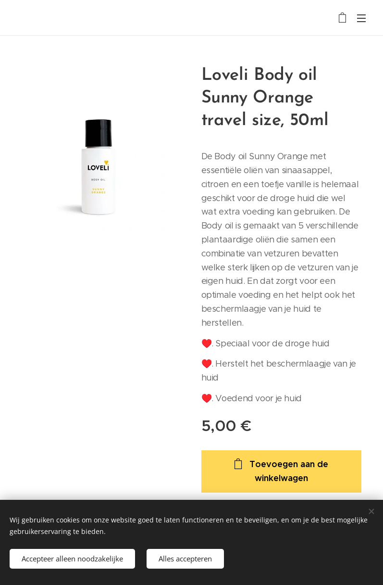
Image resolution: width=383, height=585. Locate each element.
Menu (361, 18)
